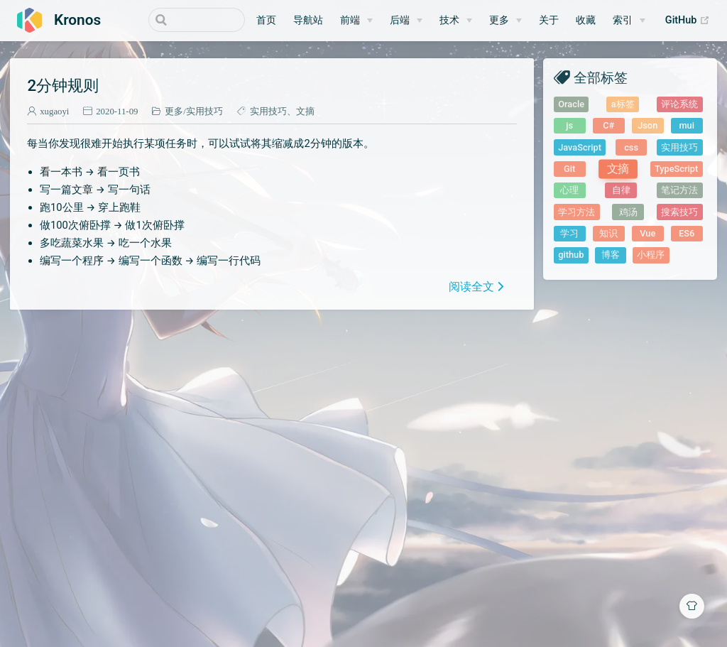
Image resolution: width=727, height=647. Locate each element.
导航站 (308, 20)
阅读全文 (471, 286)
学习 (569, 233)
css (631, 147)
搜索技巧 (679, 212)
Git (569, 168)
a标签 (623, 104)
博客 (610, 254)
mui (686, 125)
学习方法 (576, 212)
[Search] (173, 20)
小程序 (651, 254)
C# (608, 125)
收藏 (586, 20)
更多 (499, 20)
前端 (350, 20)
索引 (623, 20)
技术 (449, 20)
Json (647, 125)
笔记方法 (679, 190)
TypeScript (676, 168)
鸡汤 (628, 212)
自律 (621, 190)
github (571, 254)
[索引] (629, 20)
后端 (400, 20)
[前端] (356, 20)
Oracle (571, 104)
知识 (608, 233)
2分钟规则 (63, 85)
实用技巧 (204, 111)
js (569, 125)
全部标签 (601, 77)
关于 (549, 20)
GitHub (687, 20)
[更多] (505, 20)
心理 (569, 190)
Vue (647, 233)
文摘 (305, 111)
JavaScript (579, 147)
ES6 (686, 233)
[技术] (455, 20)
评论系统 (679, 104)
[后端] (406, 20)
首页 (266, 20)
